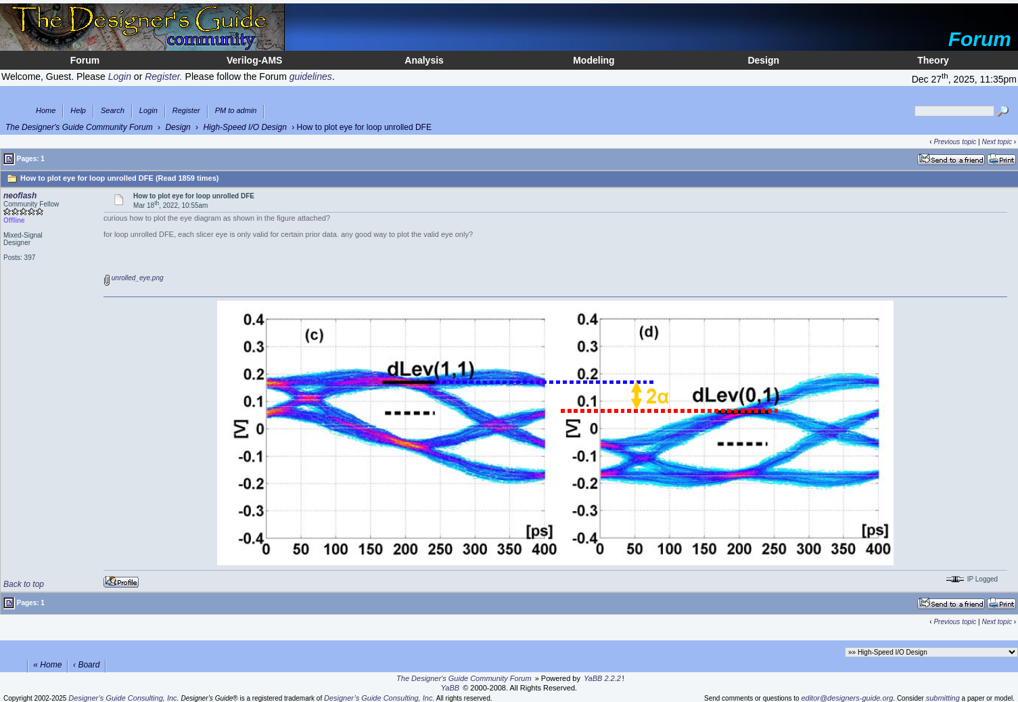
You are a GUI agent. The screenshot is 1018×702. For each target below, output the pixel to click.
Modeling (593, 60)
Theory (933, 60)
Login (148, 110)
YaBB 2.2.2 (602, 678)
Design (763, 60)
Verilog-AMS (254, 60)
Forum (85, 60)
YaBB (450, 688)
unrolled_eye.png (133, 278)
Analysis (424, 60)
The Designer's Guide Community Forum (79, 127)
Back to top (23, 584)
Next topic (996, 142)
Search (112, 110)
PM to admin (236, 110)
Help (78, 110)
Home (45, 110)
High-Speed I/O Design (244, 127)
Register (186, 110)
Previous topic (954, 142)
